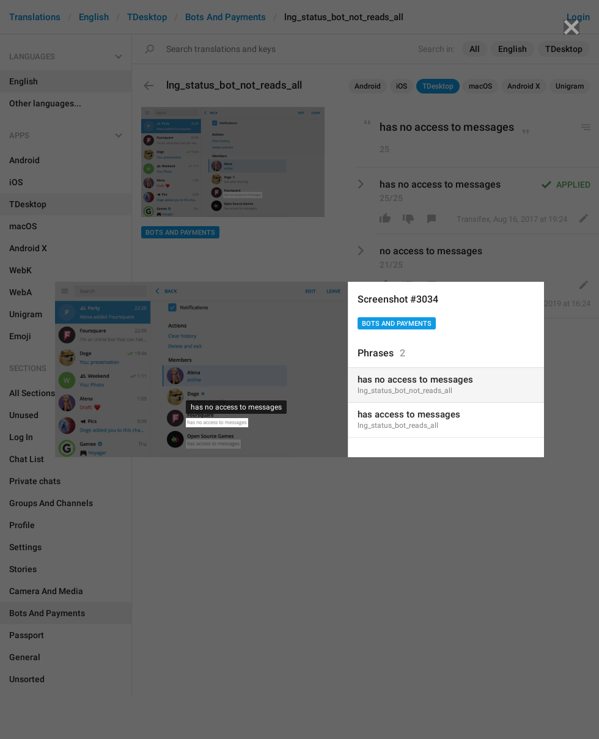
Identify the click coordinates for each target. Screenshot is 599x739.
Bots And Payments (397, 324)
